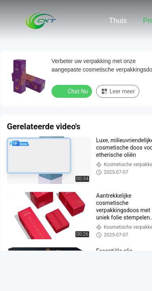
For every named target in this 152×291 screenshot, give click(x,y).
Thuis (118, 21)
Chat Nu (72, 91)
